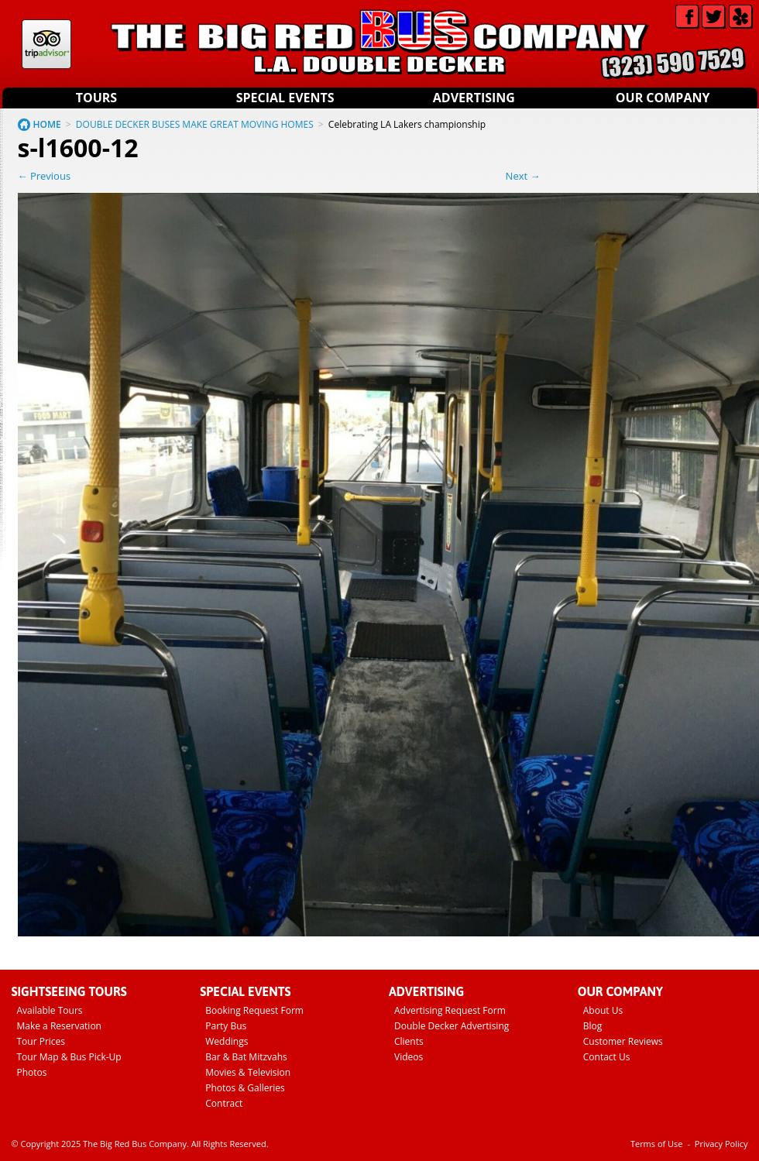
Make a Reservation (59, 1025)
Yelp (741, 17)
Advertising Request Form (450, 1010)
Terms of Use (656, 1143)
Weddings (226, 1041)
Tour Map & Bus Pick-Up (69, 1056)
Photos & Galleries (245, 1087)
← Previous (44, 176)
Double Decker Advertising (451, 1025)
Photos (32, 1072)
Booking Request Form (254, 1010)
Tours (96, 97)
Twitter (714, 17)
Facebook (687, 17)
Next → (523, 176)
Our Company (663, 97)
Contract (223, 1103)
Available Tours (50, 1010)
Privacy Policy (721, 1143)
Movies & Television (247, 1072)
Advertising (474, 97)
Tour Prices (41, 1041)
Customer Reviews (623, 1041)
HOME (47, 124)
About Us (603, 1010)
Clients (409, 1041)
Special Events (285, 97)
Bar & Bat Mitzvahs (246, 1056)
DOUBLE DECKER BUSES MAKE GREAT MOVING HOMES (195, 124)
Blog (593, 1025)
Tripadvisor (46, 44)
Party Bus (225, 1025)
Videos (408, 1056)
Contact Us (606, 1056)
